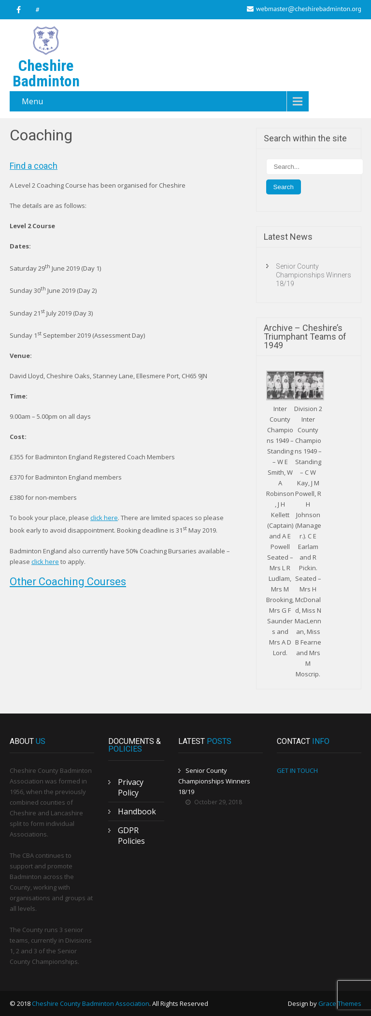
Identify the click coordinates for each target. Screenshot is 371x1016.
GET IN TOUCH (297, 770)
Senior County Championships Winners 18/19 (313, 275)
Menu (32, 101)
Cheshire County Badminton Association (90, 1003)
